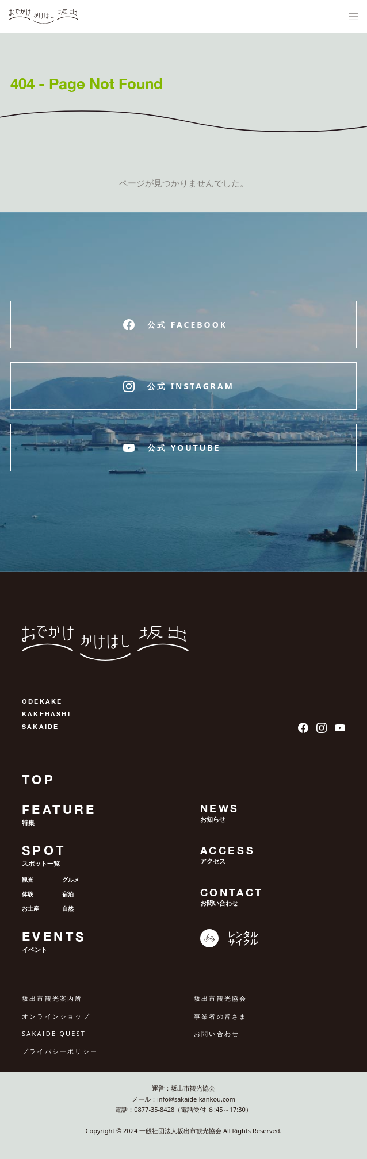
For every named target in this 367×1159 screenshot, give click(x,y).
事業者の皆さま (220, 1016)
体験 (27, 894)
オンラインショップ (56, 1016)
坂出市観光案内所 (52, 998)
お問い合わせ (216, 1033)
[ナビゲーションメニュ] (353, 16)
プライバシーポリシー (60, 1051)
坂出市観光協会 (220, 998)
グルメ (70, 880)
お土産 (30, 908)
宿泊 (68, 894)
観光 (27, 880)
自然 (68, 908)
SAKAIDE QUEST (54, 1033)
